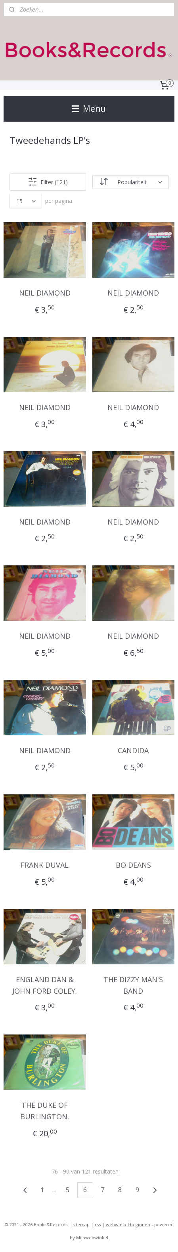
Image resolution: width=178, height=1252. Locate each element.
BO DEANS (133, 865)
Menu (89, 108)
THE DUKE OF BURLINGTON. (44, 1110)
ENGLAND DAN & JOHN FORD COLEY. (44, 985)
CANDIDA (133, 750)
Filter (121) (48, 182)
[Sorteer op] (130, 182)
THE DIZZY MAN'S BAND (133, 985)
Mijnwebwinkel (92, 1238)
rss (98, 1224)
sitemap (81, 1224)
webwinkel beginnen (128, 1224)
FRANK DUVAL (45, 865)
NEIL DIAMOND (45, 293)
